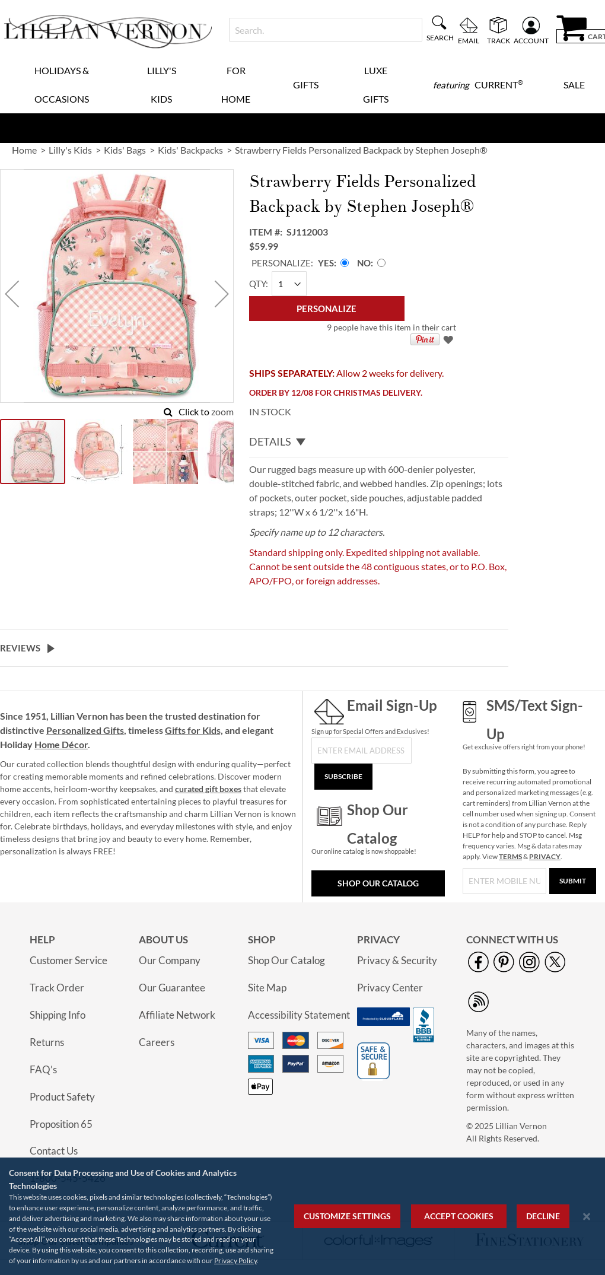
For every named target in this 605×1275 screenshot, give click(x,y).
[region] (302, 1216)
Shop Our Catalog (378, 883)
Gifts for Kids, (194, 730)
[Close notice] (586, 1216)
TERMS (510, 856)
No (364, 262)
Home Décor (61, 744)
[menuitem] (478, 84)
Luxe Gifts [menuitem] (376, 84)
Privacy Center (390, 987)
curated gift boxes (208, 789)
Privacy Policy (235, 1260)
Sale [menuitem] (574, 84)
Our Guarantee (172, 987)
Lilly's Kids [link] (70, 149)
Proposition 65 (61, 1124)
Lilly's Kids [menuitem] (161, 84)
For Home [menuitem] (235, 84)
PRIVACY (545, 856)
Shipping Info (57, 1015)
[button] (12, 293)
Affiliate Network (177, 1015)
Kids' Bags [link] (125, 149)
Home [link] (24, 149)
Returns (47, 1042)
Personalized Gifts (85, 730)
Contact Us (54, 1150)
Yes (326, 262)
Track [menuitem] (498, 40)
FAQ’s (43, 1069)
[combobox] (325, 30)
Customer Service (68, 960)
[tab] (378, 442)
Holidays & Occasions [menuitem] (61, 84)
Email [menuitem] (468, 40)
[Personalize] (327, 308)
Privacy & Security (397, 960)
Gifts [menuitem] (306, 84)
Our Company (169, 960)
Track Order (57, 987)
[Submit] (572, 881)
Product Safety (62, 1096)
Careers (156, 1042)
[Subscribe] (343, 777)
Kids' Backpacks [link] (190, 149)
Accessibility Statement (299, 1015)
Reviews (20, 648)
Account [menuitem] (531, 40)
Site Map (267, 987)
